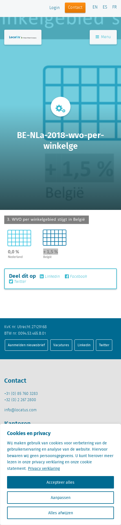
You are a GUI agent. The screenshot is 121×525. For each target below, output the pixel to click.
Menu (103, 37)
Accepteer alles (60, 482)
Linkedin (50, 276)
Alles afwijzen (60, 513)
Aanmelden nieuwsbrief (26, 345)
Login (54, 8)
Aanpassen (61, 497)
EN (95, 7)
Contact (75, 7)
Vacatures (61, 345)
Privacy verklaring (44, 468)
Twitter (17, 281)
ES (105, 7)
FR (114, 7)
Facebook (76, 276)
